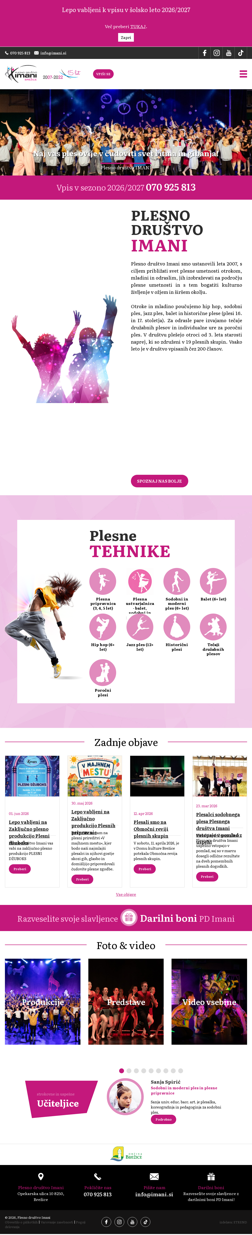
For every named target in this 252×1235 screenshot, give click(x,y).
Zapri (126, 37)
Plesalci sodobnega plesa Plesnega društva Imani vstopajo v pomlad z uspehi (219, 828)
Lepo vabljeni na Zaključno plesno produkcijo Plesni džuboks (30, 833)
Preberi (20, 869)
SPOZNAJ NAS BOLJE (159, 481)
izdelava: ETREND (233, 1223)
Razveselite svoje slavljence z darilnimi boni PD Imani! (211, 1188)
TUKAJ (138, 26)
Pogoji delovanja (17, 1227)
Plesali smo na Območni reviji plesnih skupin (151, 829)
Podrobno (164, 1120)
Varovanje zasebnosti (57, 1223)
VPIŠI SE (103, 74)
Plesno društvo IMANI (126, 167)
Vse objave (126, 895)
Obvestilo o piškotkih (21, 1223)
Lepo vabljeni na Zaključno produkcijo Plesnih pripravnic (93, 822)
